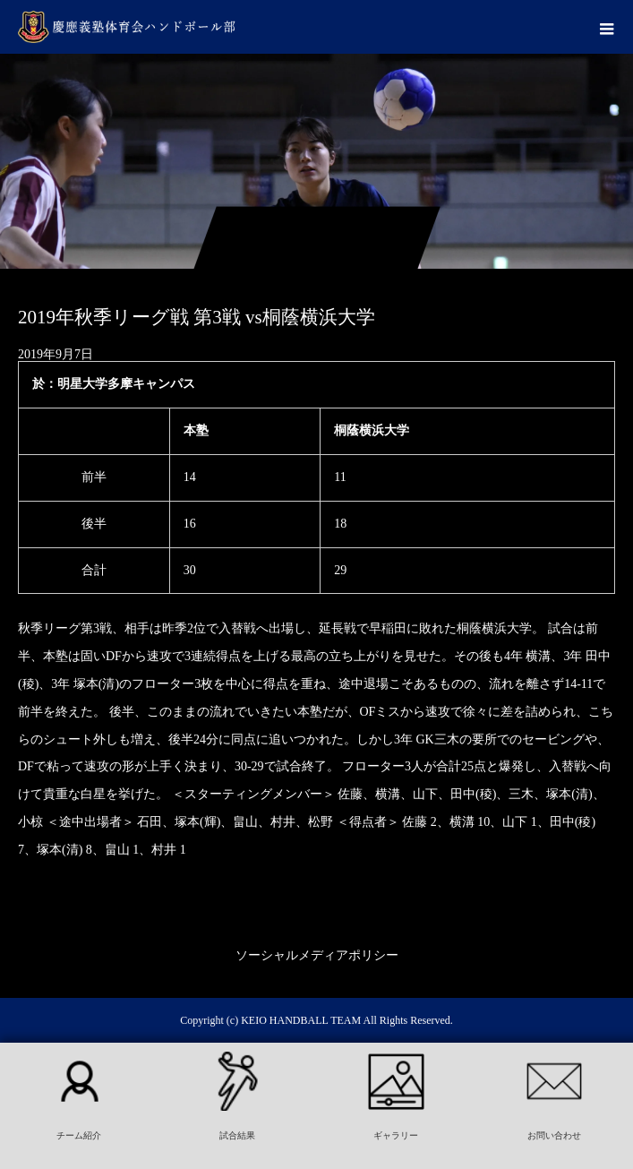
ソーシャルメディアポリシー (316, 955)
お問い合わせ (554, 1135)
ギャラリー (395, 1135)
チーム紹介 (78, 1135)
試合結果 (237, 1135)
